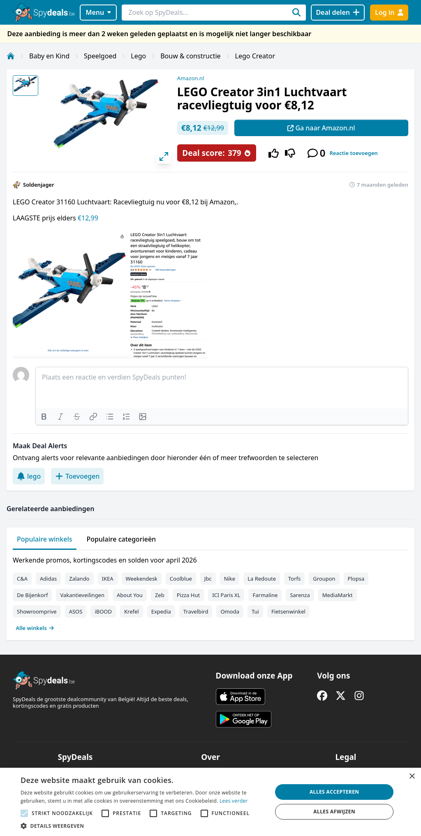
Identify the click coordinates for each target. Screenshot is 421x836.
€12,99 (88, 217)
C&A (22, 578)
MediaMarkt (337, 595)
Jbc (208, 578)
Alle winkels (35, 628)
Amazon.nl (190, 78)
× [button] (412, 776)
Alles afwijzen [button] (334, 811)
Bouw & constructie (190, 55)
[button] (143, 826)
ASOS (76, 611)
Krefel (131, 611)
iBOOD (103, 611)
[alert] (210, 802)
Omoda (229, 611)
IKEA (107, 578)
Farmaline (265, 595)
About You (130, 595)
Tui (255, 611)
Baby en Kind (49, 55)
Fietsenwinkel (288, 611)
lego (29, 476)
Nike (230, 578)
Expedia (161, 611)
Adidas (48, 578)
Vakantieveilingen (82, 595)
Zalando (79, 578)
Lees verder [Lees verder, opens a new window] (234, 800)
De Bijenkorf (32, 595)
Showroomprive (37, 611)
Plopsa (356, 578)
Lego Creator (255, 55)
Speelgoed (100, 55)
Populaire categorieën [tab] (121, 539)
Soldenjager (38, 184)
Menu (98, 12)
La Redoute (262, 578)
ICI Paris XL (226, 595)
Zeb (159, 595)
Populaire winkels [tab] (44, 539)
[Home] (11, 56)
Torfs (294, 578)
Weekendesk (141, 578)
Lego (138, 55)
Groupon (324, 578)
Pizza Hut (188, 595)
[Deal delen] (338, 13)
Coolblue (181, 578)
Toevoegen (77, 476)
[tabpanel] (210, 592)
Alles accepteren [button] (334, 791)
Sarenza (300, 595)
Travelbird (195, 611)
